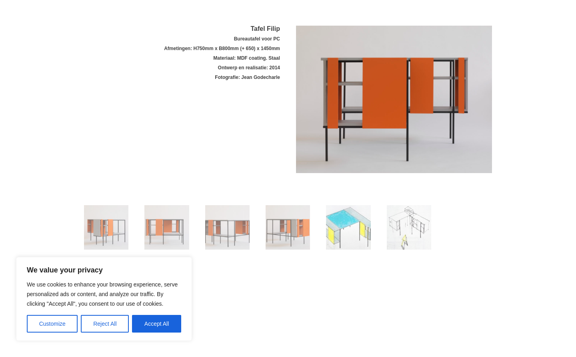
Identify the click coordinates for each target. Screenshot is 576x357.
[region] (104, 299)
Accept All (156, 324)
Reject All (104, 324)
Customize (52, 324)
